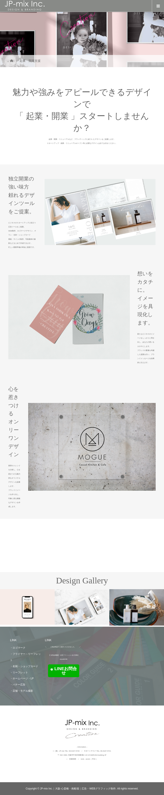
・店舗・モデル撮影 (21, 690)
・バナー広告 (17, 684)
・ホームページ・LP (22, 678)
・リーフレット (19, 672)
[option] (27, 607)
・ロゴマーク (17, 647)
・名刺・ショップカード (24, 666)
